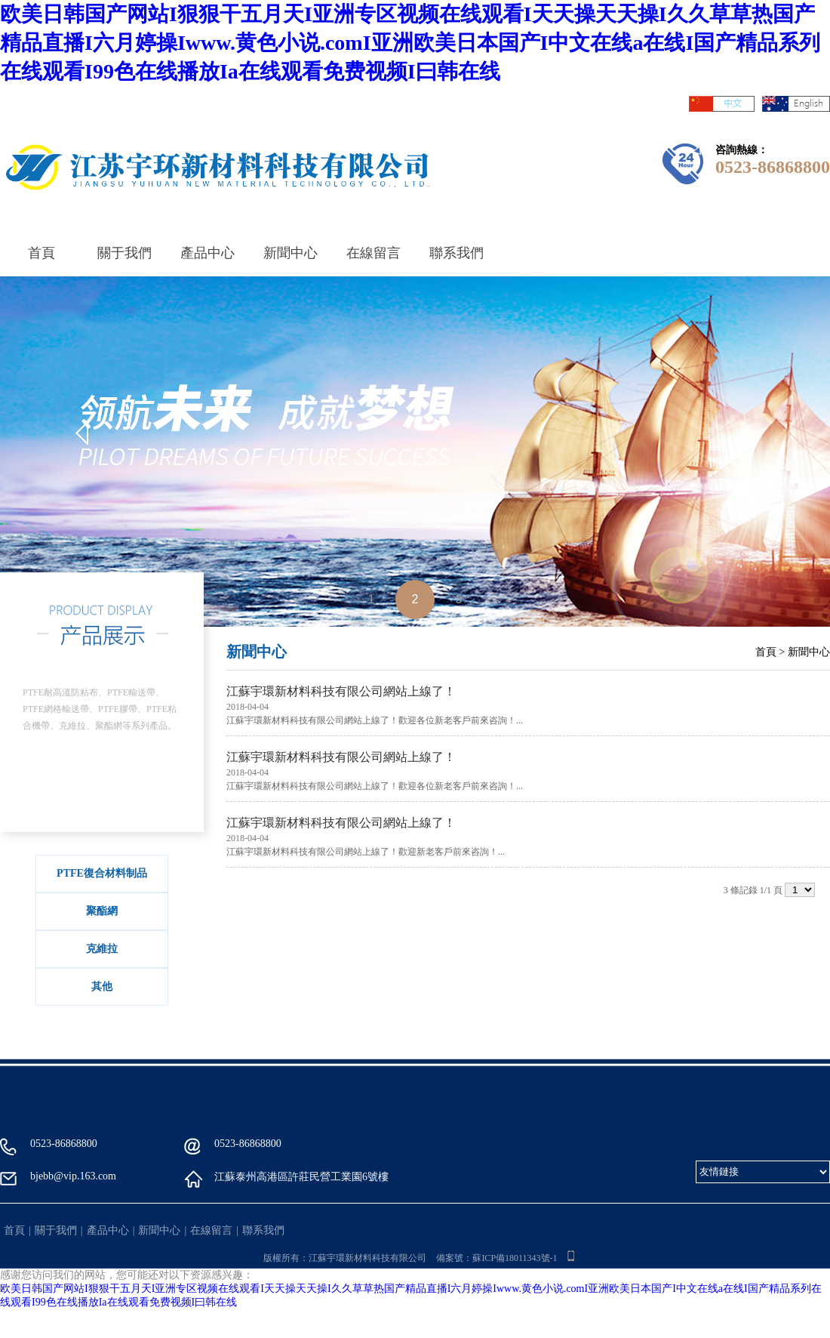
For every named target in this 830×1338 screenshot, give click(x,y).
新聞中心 (290, 253)
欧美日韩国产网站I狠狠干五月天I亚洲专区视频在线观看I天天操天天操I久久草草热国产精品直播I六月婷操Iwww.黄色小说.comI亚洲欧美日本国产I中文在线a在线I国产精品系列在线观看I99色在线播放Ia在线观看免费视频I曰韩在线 (410, 42)
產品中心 (207, 253)
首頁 (41, 253)
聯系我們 (456, 253)
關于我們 (124, 253)
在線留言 (373, 253)
